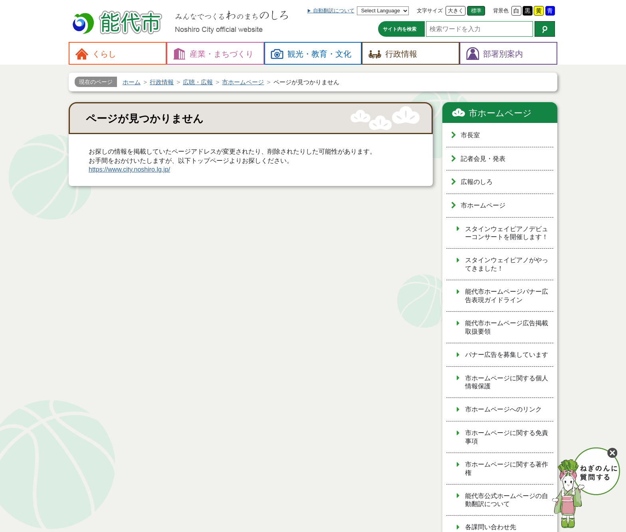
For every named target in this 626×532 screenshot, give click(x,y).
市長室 (470, 135)
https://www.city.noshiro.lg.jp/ (129, 169)
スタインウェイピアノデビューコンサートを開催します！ (506, 233)
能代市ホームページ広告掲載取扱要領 (506, 327)
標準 (476, 11)
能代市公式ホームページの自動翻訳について (506, 500)
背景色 (501, 11)
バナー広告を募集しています (506, 354)
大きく (456, 11)
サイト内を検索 (399, 29)
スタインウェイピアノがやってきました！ (506, 264)
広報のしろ (477, 181)
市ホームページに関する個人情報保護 (506, 382)
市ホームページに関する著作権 (506, 468)
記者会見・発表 (483, 158)
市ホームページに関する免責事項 (506, 437)
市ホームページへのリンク (503, 409)
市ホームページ (500, 113)
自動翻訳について (334, 11)
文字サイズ (430, 11)
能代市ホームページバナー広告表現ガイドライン (506, 295)
